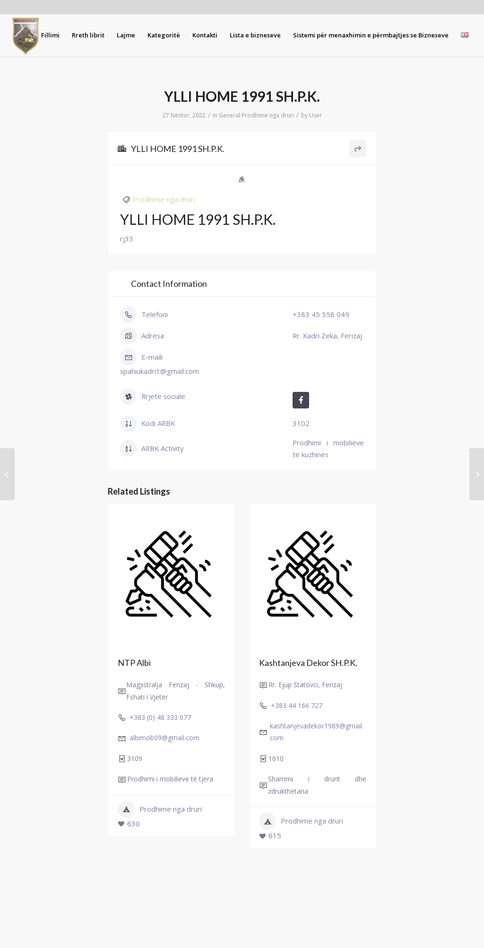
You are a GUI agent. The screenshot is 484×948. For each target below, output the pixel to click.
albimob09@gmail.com (164, 738)
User (315, 115)
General (229, 115)
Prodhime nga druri (268, 115)
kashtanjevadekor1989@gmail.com (316, 732)
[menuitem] (50, 35)
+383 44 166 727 (296, 705)
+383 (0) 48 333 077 (160, 717)
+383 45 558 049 (321, 314)
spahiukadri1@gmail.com (159, 371)
